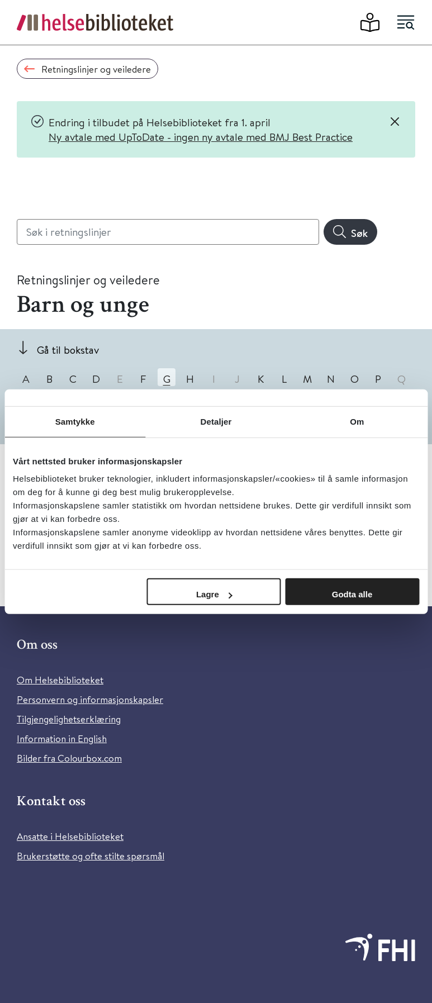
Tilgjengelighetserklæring (69, 718)
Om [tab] (357, 421)
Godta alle (352, 594)
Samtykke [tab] (75, 421)
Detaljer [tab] (216, 421)
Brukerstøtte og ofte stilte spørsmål (90, 855)
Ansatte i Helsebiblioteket (70, 836)
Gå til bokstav (68, 349)
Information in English (62, 738)
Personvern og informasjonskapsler (90, 699)
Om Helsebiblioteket (60, 679)
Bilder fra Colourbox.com (69, 758)
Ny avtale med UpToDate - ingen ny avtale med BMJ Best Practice (201, 137)
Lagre (214, 594)
